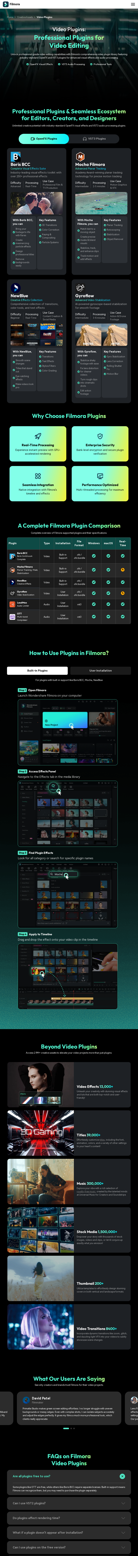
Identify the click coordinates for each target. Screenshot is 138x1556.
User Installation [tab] (100, 670)
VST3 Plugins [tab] (94, 139)
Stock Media (87, 1232)
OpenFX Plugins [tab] (44, 139)
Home (10, 17)
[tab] (69, 1478)
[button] (66, 1428)
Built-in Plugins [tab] (37, 670)
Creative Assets (25, 17)
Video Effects (88, 1086)
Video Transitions (91, 1329)
